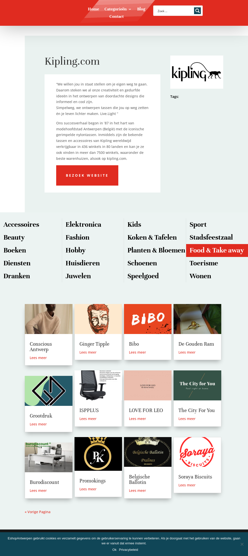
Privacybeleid (128, 550)
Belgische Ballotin (139, 479)
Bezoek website (87, 175)
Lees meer (38, 357)
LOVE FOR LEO (146, 410)
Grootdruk (41, 416)
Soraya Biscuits (195, 477)
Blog (141, 9)
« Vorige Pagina (37, 511)
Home (93, 9)
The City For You (196, 410)
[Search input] (175, 10)
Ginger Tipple (94, 344)
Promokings (92, 481)
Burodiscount (44, 482)
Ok (114, 550)
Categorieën (115, 9)
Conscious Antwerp (41, 347)
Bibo (134, 344)
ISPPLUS (89, 410)
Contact (116, 17)
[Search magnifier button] (197, 10)
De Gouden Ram (196, 344)
